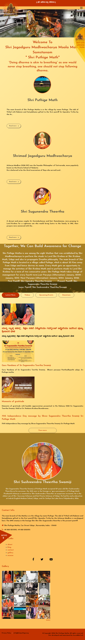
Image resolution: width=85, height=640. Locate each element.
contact (11, 550)
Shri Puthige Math (42, 100)
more (48, 620)
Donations (66, 295)
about (10, 544)
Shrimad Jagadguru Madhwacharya (42, 156)
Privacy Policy (6, 633)
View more (42, 430)
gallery (10, 553)
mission (10, 555)
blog (9, 547)
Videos (27, 295)
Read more (13, 126)
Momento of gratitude (13, 401)
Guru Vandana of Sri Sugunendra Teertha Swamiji (26, 365)
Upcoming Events (46, 295)
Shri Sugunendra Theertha (42, 212)
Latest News (12, 295)
